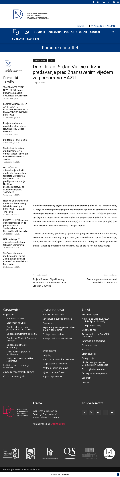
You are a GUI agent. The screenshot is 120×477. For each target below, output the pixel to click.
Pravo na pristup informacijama (58, 359)
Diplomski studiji (93, 325)
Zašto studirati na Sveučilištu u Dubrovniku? (97, 335)
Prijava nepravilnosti (53, 376)
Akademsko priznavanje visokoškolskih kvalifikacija (95, 363)
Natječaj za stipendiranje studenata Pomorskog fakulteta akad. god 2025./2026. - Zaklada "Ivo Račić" (15, 206)
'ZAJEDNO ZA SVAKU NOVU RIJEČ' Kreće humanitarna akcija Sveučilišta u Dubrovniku (15, 91)
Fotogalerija (88, 358)
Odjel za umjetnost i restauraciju (16, 346)
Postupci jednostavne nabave (57, 338)
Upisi (86, 309)
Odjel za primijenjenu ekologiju (21, 333)
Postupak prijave (90, 314)
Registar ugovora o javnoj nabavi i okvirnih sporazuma (60, 328)
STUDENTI (82, 25)
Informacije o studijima (93, 340)
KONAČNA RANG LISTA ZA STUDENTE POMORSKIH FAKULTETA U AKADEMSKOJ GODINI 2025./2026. (15, 109)
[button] (113, 32)
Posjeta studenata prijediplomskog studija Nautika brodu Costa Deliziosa (14, 127)
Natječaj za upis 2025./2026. (96, 318)
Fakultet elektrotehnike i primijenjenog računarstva (19, 328)
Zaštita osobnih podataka (55, 367)
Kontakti (86, 382)
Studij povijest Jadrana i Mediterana (18, 353)
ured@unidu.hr (58, 423)
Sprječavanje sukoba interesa (57, 318)
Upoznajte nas (89, 329)
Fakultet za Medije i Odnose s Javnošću (21, 339)
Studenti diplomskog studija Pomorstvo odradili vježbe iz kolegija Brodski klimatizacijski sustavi (15, 154)
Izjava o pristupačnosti (54, 372)
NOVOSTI (39, 32)
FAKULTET (33, 39)
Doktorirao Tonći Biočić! (15, 140)
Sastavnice (11, 309)
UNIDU (16, 32)
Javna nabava (53, 309)
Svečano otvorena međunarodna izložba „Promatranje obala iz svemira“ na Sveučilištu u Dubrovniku (15, 259)
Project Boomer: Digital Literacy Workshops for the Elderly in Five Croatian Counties (49, 282)
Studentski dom (89, 345)
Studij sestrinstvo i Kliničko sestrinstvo (19, 359)
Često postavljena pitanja (94, 373)
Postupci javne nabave (54, 334)
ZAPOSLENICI (97, 25)
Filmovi (85, 349)
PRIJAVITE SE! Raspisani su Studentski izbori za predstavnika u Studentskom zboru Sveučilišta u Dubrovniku (15, 226)
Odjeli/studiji (9, 314)
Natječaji (47, 355)
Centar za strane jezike (14, 376)
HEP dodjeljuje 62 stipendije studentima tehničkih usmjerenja (14, 242)
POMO (27, 32)
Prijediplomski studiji (95, 321)
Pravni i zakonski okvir (53, 314)
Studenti (96, 32)
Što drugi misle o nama (93, 369)
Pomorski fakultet (60, 47)
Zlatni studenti (89, 353)
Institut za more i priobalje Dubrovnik (16, 366)
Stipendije (87, 377)
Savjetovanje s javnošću (55, 363)
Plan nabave (49, 323)
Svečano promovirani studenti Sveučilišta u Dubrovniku (102, 281)
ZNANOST (18, 39)
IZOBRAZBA (54, 32)
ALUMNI (111, 25)
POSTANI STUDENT (75, 32)
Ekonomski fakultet (16, 322)
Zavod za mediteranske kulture (18, 371)
